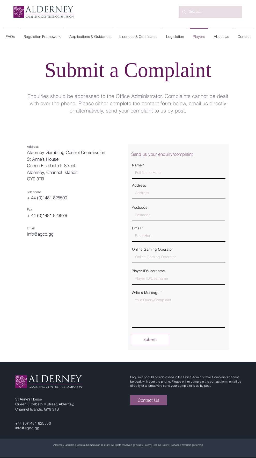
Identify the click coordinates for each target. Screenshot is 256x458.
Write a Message (145, 292)
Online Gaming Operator (152, 249)
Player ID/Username (148, 271)
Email (136, 228)
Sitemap (198, 445)
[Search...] (210, 12)
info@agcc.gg (40, 234)
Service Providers (181, 445)
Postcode (140, 207)
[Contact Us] (148, 400)
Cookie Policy (161, 445)
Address (139, 185)
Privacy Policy (142, 445)
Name (137, 165)
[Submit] (150, 339)
